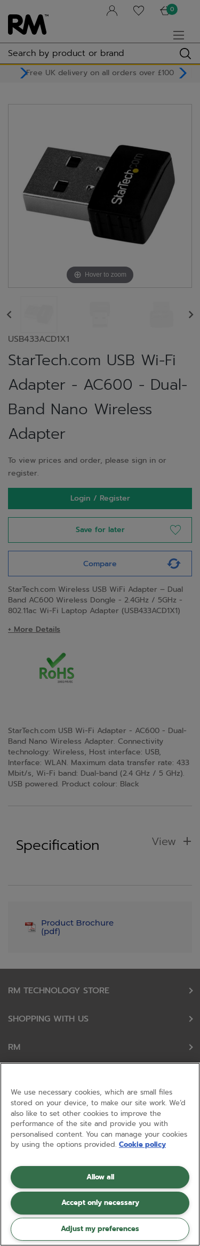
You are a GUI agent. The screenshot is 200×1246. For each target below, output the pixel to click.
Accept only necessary (100, 1202)
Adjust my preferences (100, 1229)
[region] (100, 1154)
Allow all (100, 1177)
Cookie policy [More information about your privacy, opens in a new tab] (142, 1144)
